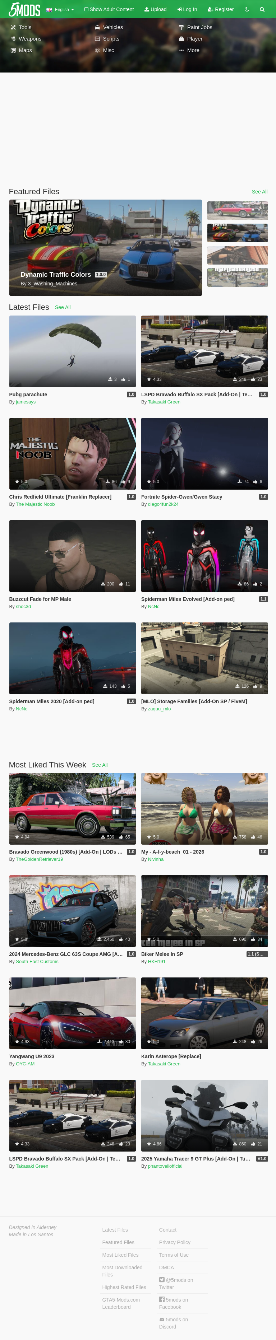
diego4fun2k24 (163, 504)
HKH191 (157, 961)
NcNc (154, 606)
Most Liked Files (120, 1255)
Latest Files (115, 1230)
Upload (155, 9)
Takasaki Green (164, 402)
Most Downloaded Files (122, 1271)
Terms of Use (174, 1255)
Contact (167, 1230)
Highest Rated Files (124, 1287)
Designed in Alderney (33, 1227)
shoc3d (23, 606)
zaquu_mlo (159, 708)
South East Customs (37, 961)
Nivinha (156, 859)
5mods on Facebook (173, 1303)
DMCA (166, 1267)
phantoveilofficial (165, 1166)
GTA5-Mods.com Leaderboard (121, 1303)
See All (260, 192)
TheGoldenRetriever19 (39, 859)
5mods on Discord (173, 1323)
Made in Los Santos (31, 1234)
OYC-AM (25, 1063)
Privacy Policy (174, 1242)
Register (221, 9)
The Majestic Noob (35, 504)
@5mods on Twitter (176, 1283)
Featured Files (118, 1242)
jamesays (26, 402)
